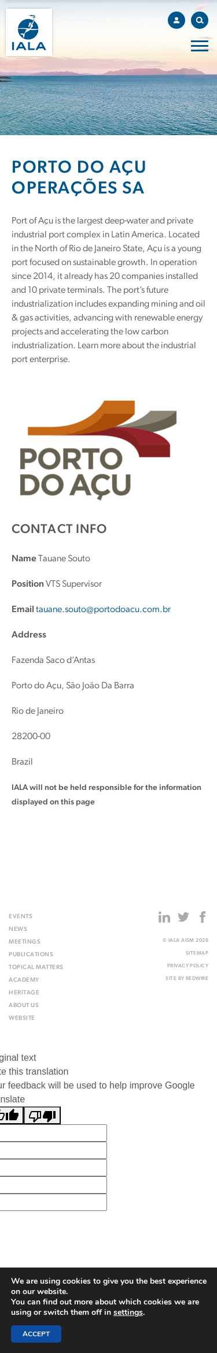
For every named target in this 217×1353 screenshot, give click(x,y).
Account (179, 18)
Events (20, 917)
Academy (24, 980)
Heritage (24, 993)
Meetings (25, 942)
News (18, 929)
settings (128, 1312)
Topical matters (36, 967)
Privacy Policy (187, 965)
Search (202, 18)
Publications (31, 955)
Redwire (197, 978)
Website (22, 1018)
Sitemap (197, 953)
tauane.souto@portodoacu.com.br (103, 609)
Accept (36, 1334)
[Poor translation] (42, 1115)
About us (24, 1005)
